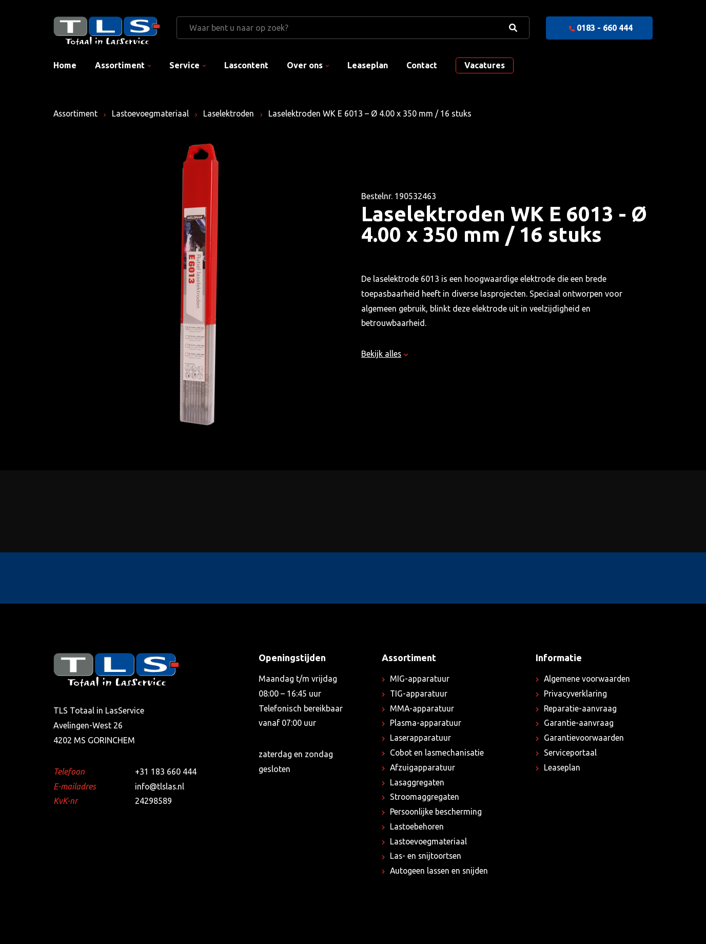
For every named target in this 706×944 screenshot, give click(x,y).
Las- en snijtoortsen (427, 855)
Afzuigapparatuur (423, 767)
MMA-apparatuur (422, 708)
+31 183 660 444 (166, 771)
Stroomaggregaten (425, 796)
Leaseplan (367, 65)
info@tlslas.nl (160, 786)
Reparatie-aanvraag (580, 708)
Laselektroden (233, 113)
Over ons (305, 65)
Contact (421, 65)
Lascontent (246, 65)
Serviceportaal (570, 752)
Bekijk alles (385, 353)
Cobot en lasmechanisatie (438, 752)
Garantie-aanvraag (579, 722)
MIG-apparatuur (419, 678)
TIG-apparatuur (419, 693)
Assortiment (120, 65)
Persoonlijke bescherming (437, 811)
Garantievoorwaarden (584, 737)
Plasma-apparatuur (426, 722)
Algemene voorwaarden (588, 678)
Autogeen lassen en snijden (440, 870)
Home (64, 65)
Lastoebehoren (417, 826)
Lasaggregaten (417, 782)
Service (184, 65)
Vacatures (484, 65)
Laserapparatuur (421, 737)
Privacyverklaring (575, 693)
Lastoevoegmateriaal (153, 113)
